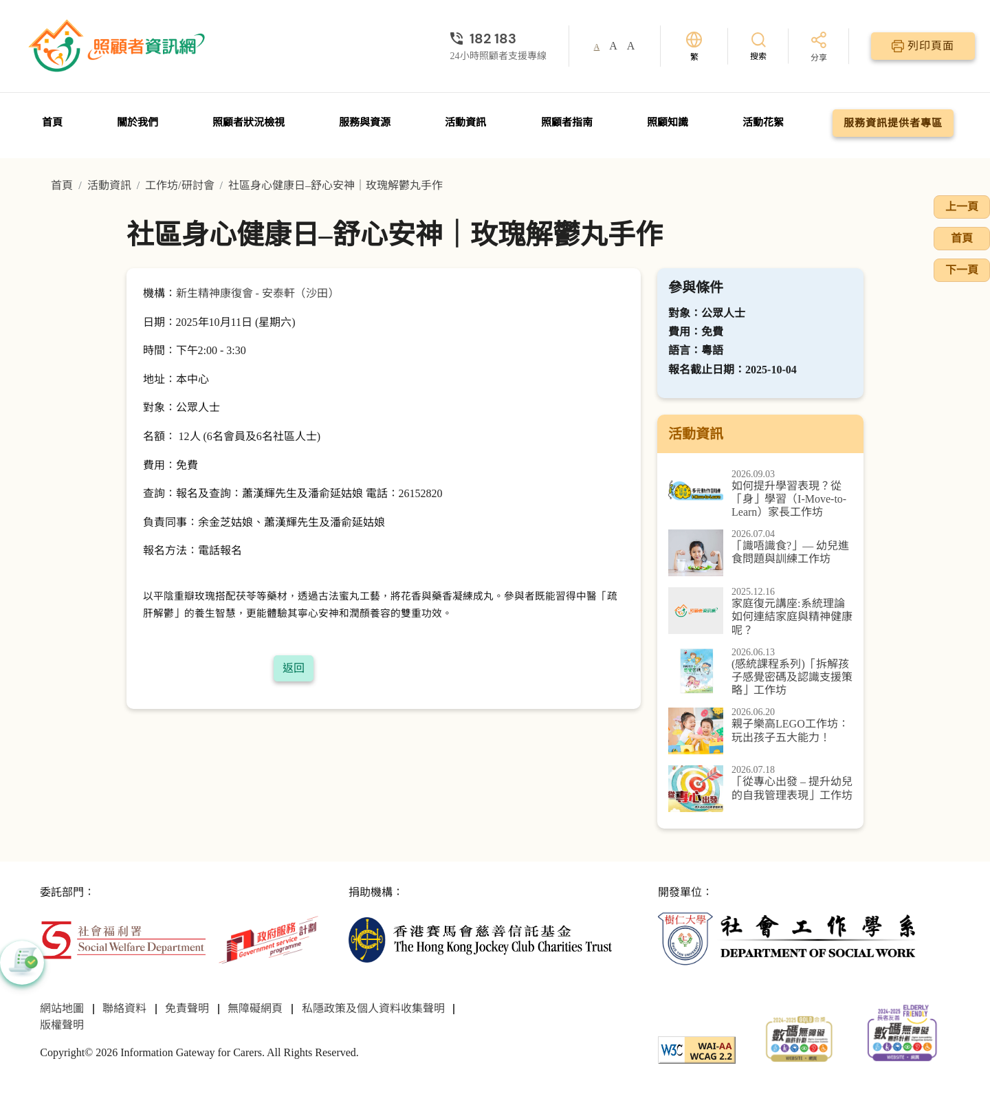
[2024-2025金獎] (799, 1037)
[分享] (819, 48)
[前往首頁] (118, 46)
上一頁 (961, 206)
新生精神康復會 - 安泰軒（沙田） (257, 293)
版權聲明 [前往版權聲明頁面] (62, 1025)
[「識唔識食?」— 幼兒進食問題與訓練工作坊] (760, 553)
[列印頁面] (923, 46)
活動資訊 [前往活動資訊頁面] (465, 122)
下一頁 (961, 270)
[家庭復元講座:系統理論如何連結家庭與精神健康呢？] (760, 612)
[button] (22, 963)
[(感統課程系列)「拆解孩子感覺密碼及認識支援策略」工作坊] (760, 672)
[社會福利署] (123, 939)
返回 (294, 668)
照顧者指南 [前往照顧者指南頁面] (567, 122)
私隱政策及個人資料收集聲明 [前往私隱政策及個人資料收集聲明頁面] (373, 1008)
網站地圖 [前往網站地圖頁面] (62, 1008)
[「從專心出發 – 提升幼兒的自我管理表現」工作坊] (760, 789)
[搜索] (758, 45)
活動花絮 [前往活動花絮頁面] (763, 122)
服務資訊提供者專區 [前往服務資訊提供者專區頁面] (893, 123)
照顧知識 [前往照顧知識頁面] (667, 122)
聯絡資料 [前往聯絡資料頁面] (124, 1008)
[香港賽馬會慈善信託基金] (480, 939)
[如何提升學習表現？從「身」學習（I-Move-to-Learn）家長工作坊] (760, 494)
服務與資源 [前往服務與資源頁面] (364, 122)
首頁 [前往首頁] (52, 122)
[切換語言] (694, 46)
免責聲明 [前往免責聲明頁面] (187, 1008)
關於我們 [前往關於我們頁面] (137, 122)
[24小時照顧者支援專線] (498, 38)
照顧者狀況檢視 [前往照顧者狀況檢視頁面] (248, 122)
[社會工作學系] (789, 939)
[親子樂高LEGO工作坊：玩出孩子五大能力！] (760, 731)
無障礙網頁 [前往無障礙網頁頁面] (255, 1008)
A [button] (597, 47)
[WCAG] (697, 1049)
